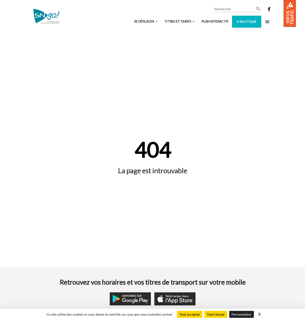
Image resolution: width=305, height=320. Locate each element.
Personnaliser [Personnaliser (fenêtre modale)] (241, 314)
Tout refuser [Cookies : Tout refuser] (216, 314)
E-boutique (246, 22)
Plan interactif (215, 21)
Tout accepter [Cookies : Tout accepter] (189, 314)
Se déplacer (144, 21)
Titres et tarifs (178, 21)
